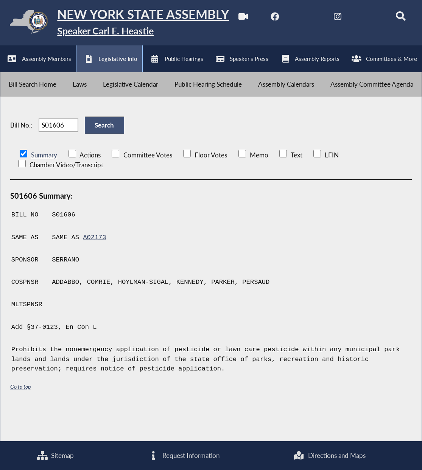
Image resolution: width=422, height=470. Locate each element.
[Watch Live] (8, 65)
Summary (44, 185)
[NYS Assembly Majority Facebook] (40, 65)
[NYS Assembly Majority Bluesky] (134, 65)
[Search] (166, 65)
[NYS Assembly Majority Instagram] (103, 65)
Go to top (20, 417)
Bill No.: (21, 155)
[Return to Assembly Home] (117, 23)
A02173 (94, 267)
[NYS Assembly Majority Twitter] (71, 65)
